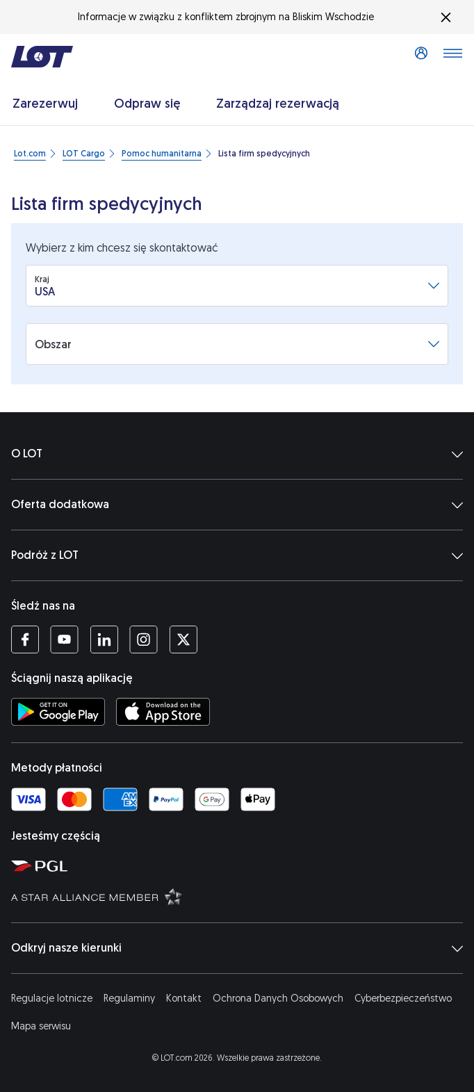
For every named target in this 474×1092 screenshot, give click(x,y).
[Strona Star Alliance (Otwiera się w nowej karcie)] (239, 896)
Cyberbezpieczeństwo (403, 998)
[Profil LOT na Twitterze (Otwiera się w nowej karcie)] (183, 639)
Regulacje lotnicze (51, 998)
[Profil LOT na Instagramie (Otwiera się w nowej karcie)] (143, 639)
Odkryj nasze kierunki (237, 948)
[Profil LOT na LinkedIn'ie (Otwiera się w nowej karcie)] (104, 639)
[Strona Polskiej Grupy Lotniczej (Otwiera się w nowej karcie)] (239, 865)
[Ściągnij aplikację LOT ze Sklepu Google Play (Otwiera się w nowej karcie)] (58, 712)
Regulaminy (129, 998)
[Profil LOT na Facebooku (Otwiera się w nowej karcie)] (25, 639)
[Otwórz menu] (452, 57)
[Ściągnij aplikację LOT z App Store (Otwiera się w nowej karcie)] (163, 712)
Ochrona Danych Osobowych (278, 998)
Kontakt (184, 998)
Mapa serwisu (41, 1026)
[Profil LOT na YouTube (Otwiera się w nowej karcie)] (64, 639)
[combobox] (231, 285)
